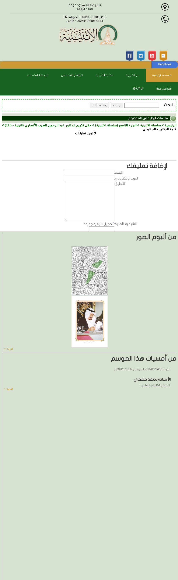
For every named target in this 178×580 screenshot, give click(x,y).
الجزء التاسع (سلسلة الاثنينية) (115, 125)
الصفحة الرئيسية (162, 75)
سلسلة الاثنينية (150, 125)
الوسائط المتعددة (37, 75)
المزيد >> (9, 349)
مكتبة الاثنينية (104, 75)
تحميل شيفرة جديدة (98, 224)
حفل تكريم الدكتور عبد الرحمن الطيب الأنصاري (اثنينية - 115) (48, 125)
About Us (138, 88)
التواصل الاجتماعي (72, 75)
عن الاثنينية (132, 75)
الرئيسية (170, 125)
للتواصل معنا (164, 88)
